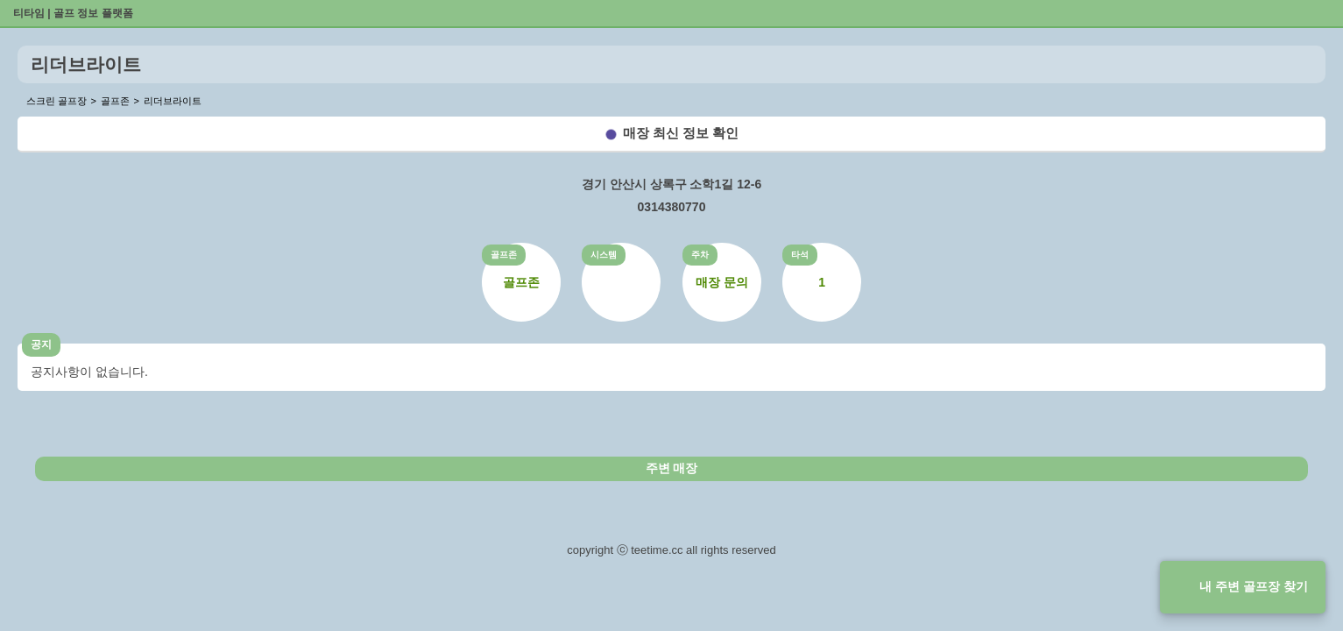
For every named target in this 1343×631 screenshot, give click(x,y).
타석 (800, 254)
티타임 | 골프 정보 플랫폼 (73, 13)
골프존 (504, 254)
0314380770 (672, 207)
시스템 (603, 254)
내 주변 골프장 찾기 (1253, 586)
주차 (700, 254)
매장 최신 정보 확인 (681, 132)
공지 (41, 344)
